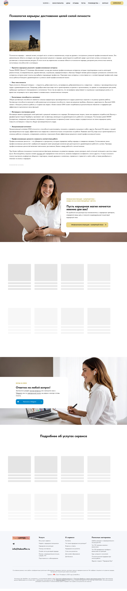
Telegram (19, 396)
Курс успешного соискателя (100, 556)
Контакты (68, 543)
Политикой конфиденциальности (64, 581)
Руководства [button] (93, 3)
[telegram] (13, 546)
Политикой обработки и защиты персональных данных (88, 581)
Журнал (105, 3)
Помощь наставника (45, 551)
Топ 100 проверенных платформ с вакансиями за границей (101, 552)
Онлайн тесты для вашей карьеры (48, 553)
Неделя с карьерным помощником (49, 545)
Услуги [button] (46, 3)
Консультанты (58, 3)
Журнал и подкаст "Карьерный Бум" (102, 563)
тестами (53, 157)
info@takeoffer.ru (21, 551)
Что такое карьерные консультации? (75, 545)
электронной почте (34, 396)
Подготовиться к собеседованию (48, 560)
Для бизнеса (69, 559)
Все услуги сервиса (44, 543)
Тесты (83, 3)
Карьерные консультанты (72, 551)
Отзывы (76, 3)
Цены (68, 3)
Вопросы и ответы (70, 548)
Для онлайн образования (72, 556)
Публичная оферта (60, 582)
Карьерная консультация (46, 548)
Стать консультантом (71, 553)
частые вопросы (35, 393)
